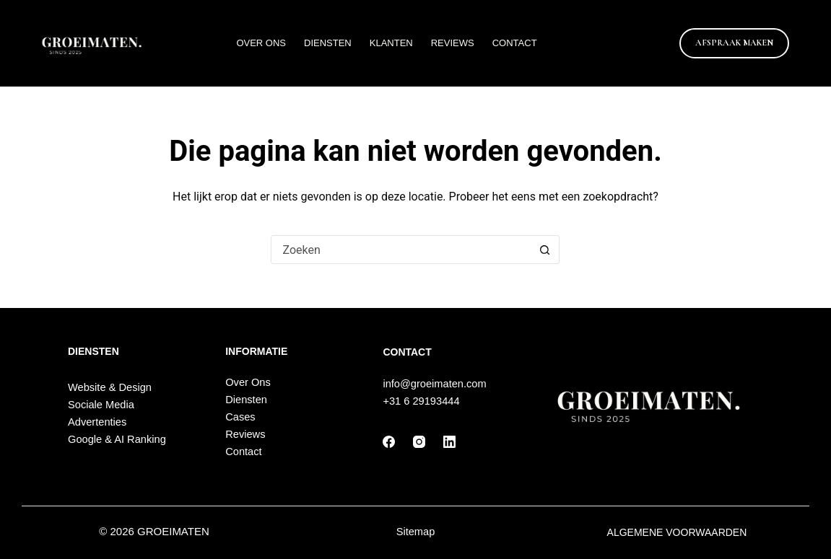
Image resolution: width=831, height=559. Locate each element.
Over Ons (261, 43)
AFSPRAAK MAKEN (734, 43)
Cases (240, 417)
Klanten (391, 43)
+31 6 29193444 (421, 401)
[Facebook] (389, 442)
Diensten (328, 43)
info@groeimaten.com (434, 383)
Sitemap (415, 531)
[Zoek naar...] (400, 249)
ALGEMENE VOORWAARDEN (677, 532)
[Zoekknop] (544, 249)
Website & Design (110, 387)
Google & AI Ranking (117, 439)
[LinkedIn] (449, 442)
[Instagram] (419, 442)
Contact (514, 43)
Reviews (452, 43)
